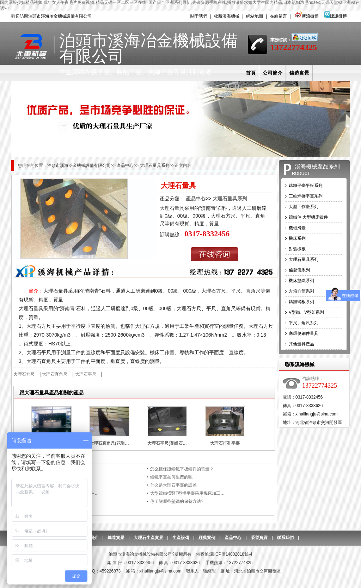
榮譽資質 (259, 537)
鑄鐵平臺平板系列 (306, 185)
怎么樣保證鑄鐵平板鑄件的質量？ (182, 469)
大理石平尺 (85, 374)
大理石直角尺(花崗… (109, 443)
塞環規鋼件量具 (303, 333)
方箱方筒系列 (301, 291)
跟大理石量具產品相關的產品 (51, 392)
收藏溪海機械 (226, 16)
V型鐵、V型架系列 (306, 312)
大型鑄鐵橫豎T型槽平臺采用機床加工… (187, 493)
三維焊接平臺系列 (306, 196)
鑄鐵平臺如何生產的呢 (171, 477)
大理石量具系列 (155, 165)
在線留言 (278, 16)
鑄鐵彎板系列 (301, 301)
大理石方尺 (24, 374)
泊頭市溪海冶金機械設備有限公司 (79, 165)
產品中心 (125, 165)
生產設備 (180, 537)
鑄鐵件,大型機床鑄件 (308, 217)
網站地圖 (254, 16)
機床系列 (297, 238)
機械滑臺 (297, 227)
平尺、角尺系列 (303, 322)
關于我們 (198, 16)
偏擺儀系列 (299, 270)
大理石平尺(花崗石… (167, 443)
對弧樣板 (297, 248)
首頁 (251, 73)
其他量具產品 (301, 344)
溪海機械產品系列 (317, 166)
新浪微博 (306, 16)
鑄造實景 (299, 73)
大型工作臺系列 (303, 206)
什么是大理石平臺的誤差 (173, 485)
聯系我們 (285, 537)
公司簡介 (272, 73)
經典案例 (206, 537)
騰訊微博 (335, 16)
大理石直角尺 (54, 374)
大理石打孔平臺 (225, 443)
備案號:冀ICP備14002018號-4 (224, 554)
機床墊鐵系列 (301, 280)
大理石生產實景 (148, 537)
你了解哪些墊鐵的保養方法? (176, 501)
